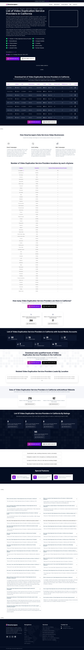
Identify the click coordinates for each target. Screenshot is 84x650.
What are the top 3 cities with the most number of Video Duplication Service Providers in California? (21, 578)
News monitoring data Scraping (49, 634)
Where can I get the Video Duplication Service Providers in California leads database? (57, 499)
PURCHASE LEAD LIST (12, 58)
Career (25, 630)
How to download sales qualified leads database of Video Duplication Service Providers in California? (22, 506)
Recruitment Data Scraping (48, 632)
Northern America (29, 8)
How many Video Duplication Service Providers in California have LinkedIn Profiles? (59, 526)
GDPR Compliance (28, 637)
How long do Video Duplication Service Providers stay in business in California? (58, 570)
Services (50, 4)
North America (22, 8)
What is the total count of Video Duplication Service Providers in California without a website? (59, 551)
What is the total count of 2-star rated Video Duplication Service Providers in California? (58, 565)
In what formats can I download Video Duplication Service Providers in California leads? (22, 513)
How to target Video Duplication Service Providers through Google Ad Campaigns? (59, 588)
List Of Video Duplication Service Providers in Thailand (65, 376)
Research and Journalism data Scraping (51, 637)
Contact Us (47, 1)
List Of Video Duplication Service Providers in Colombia (18, 376)
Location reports (64, 4)
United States (35, 8)
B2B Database (57, 4)
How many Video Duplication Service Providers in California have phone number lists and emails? (22, 526)
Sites (25, 634)
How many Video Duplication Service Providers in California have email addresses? (59, 520)
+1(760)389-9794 (65, 626)
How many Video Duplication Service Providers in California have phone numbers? (23, 520)
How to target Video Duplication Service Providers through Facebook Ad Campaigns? (21, 589)
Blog (70, 4)
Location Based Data (28, 641)
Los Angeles (21, 170)
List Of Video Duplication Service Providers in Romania (65, 378)
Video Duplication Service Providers (12, 8)
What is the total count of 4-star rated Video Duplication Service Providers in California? (58, 559)
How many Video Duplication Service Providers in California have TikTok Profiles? (59, 539)
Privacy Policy (27, 639)
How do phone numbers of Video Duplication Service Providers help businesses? (59, 597)
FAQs (25, 628)
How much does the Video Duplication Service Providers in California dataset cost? (59, 513)
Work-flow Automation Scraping (49, 639)
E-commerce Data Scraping (48, 630)
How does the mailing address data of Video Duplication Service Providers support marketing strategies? (23, 606)
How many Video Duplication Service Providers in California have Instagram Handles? (58, 534)
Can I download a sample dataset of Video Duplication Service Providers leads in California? (59, 506)
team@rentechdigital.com (67, 628)
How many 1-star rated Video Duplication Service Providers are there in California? (23, 570)
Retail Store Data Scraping (48, 636)
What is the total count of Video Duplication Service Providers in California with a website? (22, 551)
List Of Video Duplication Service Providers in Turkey (41, 378)
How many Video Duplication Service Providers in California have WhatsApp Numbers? (58, 545)
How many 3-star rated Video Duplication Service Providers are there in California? (23, 564)
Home (25, 627)
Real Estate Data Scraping (48, 627)
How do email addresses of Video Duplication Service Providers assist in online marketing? (22, 598)
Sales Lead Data (46, 628)
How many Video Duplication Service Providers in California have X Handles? (22, 539)
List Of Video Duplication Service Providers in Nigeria (41, 376)
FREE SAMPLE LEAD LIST (28, 58)
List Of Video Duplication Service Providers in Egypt (17, 378)
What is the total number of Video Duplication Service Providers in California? (22, 498)
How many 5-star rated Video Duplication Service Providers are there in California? (23, 558)
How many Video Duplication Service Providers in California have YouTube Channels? (21, 545)
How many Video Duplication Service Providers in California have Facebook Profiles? (21, 534)
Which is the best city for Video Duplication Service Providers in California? (58, 577)
